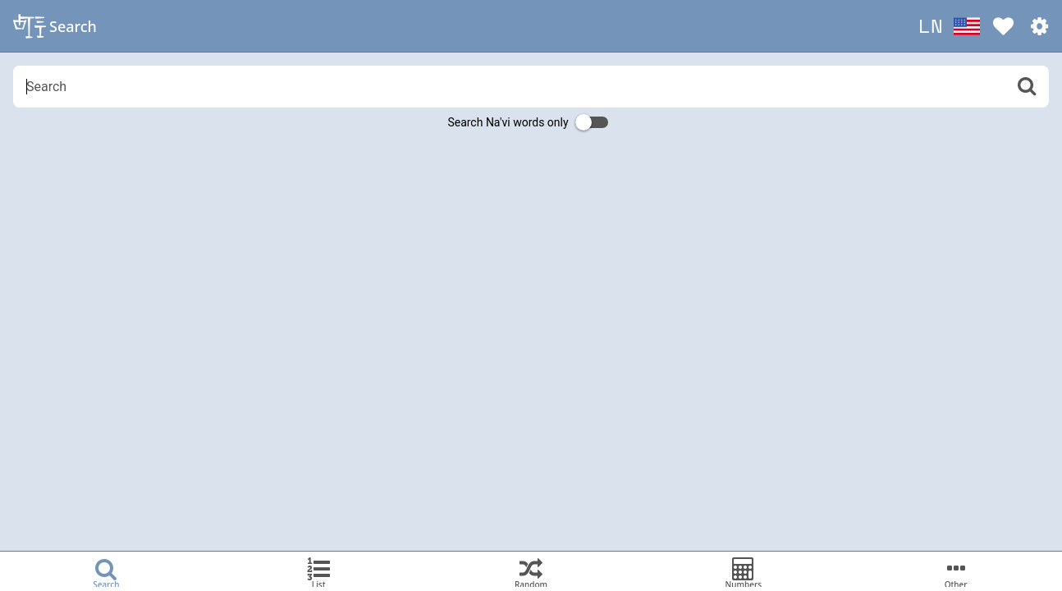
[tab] (106, 571)
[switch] (591, 122)
